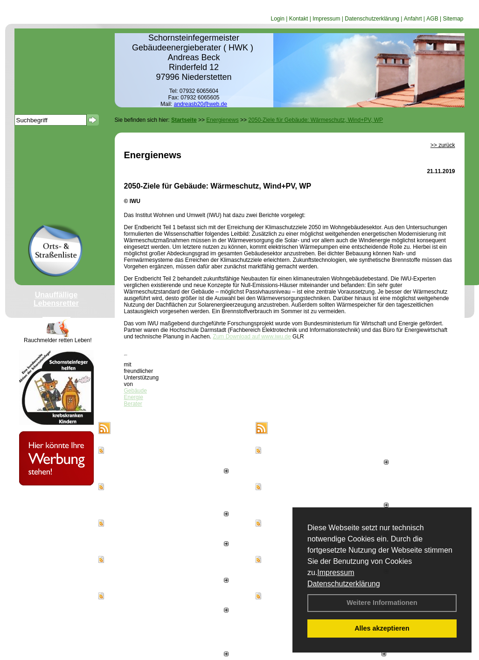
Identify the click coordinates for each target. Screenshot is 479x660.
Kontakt (298, 18)
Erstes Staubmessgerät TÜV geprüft (312, 456)
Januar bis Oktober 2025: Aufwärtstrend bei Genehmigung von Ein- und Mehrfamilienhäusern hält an (171, 499)
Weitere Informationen (382, 602)
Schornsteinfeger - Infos (312, 428)
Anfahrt (413, 18)
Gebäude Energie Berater (135, 397)
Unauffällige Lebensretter (56, 299)
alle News (213, 654)
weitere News (366, 654)
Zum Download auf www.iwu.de (252, 336)
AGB (432, 18)
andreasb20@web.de (200, 104)
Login (277, 18)
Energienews (135, 428)
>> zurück (442, 145)
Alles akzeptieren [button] (382, 628)
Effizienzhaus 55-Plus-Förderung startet (159, 602)
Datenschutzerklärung (343, 584)
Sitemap (453, 18)
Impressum (335, 572)
